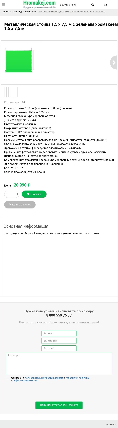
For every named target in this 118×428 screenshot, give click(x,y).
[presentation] (59, 391)
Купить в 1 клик (19, 204)
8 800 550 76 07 (68, 4)
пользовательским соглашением (44, 377)
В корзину (34, 194)
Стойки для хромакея (23, 11)
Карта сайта (111, 424)
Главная (5, 11)
